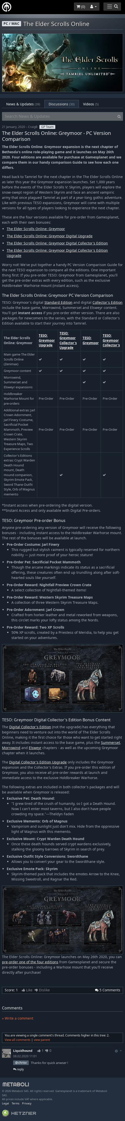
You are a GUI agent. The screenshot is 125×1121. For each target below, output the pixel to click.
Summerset (110, 742)
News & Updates (23, 104)
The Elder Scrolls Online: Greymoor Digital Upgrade (50, 236)
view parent (42, 1040)
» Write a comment (17, 1018)
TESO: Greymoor (91, 340)
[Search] (119, 116)
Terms (15, 1103)
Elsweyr (35, 747)
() (80, 6)
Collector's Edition (108, 302)
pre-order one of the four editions (30, 962)
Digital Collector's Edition (30, 727)
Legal (5, 1103)
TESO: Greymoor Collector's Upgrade (68, 340)
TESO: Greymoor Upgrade (47, 340)
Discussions (62, 104)
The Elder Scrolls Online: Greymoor (36, 228)
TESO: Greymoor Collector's (111, 340)
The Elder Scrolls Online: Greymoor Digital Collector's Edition (57, 243)
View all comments (18, 1040)
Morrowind (11, 747)
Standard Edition (58, 302)
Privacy (26, 1103)
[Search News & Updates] (59, 116)
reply (18, 1069)
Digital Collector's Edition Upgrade (38, 762)
